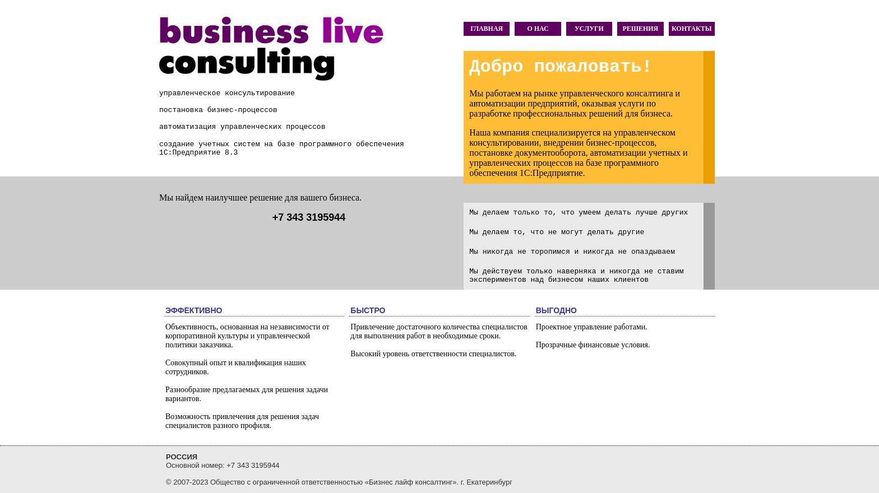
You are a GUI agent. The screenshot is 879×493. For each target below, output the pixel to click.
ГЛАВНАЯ (486, 28)
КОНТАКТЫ (692, 28)
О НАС (537, 28)
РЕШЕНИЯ (640, 28)
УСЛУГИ (589, 28)
